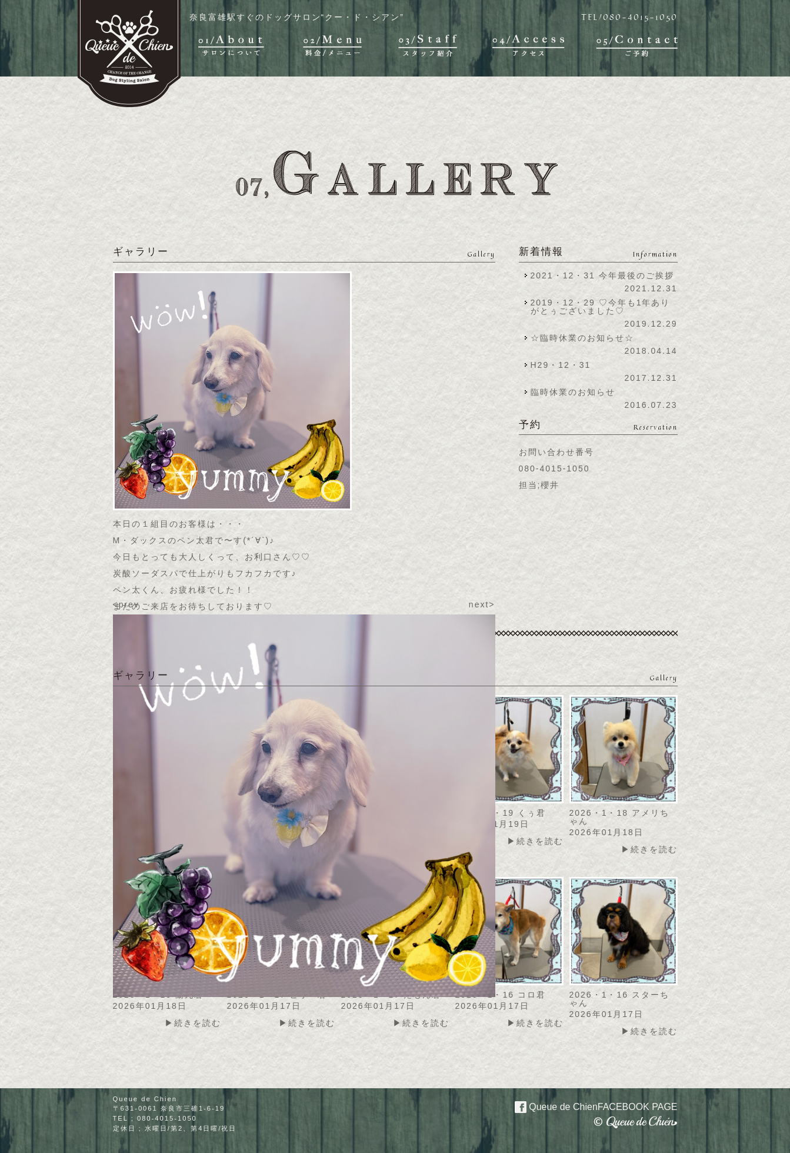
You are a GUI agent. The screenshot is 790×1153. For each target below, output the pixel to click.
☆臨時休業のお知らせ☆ (582, 338)
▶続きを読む (535, 841)
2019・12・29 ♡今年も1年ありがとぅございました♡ (601, 306)
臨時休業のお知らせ (573, 392)
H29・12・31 (564, 365)
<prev (126, 604)
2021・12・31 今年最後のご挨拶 (602, 275)
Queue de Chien (589, 1106)
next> (482, 604)
